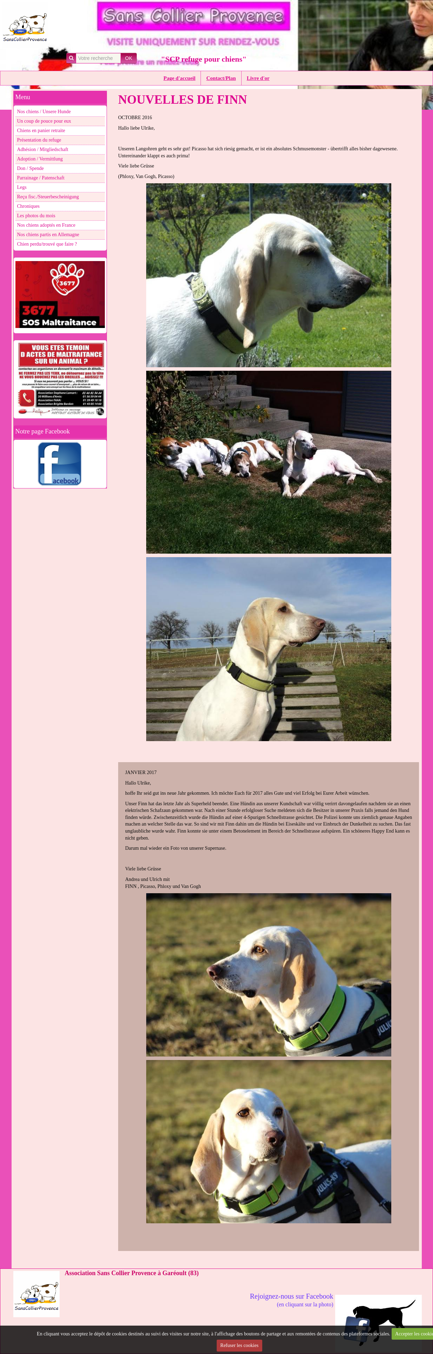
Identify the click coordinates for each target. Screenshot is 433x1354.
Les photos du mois (36, 215)
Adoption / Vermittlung (40, 159)
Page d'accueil (179, 78)
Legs (22, 187)
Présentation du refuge (39, 140)
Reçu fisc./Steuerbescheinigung (48, 196)
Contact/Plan (221, 78)
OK (128, 58)
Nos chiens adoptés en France (46, 225)
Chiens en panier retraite (41, 130)
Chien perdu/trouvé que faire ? (47, 244)
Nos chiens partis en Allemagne (48, 234)
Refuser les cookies (239, 1345)
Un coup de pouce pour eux (44, 121)
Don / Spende (30, 168)
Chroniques (28, 206)
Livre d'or (258, 78)
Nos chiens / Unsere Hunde (44, 111)
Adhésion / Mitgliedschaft (42, 149)
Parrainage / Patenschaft (41, 177)
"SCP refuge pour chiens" (203, 59)
